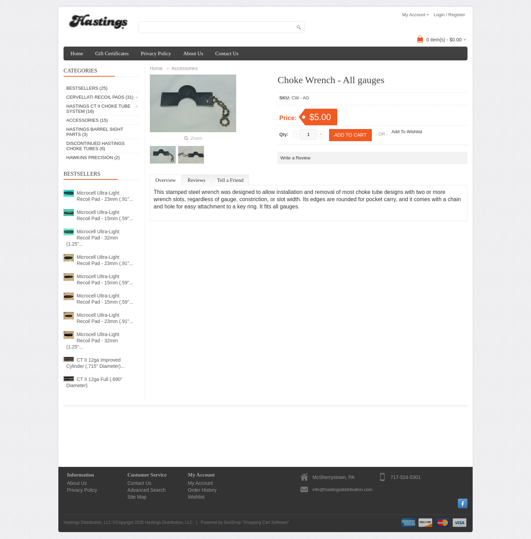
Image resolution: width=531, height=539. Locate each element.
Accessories (184, 68)
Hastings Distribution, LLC (169, 522)
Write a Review (295, 157)
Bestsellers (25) (86, 88)
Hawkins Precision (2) (93, 157)
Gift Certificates (112, 53)
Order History (202, 490)
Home (76, 53)
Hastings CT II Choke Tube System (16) (98, 109)
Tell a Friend (230, 180)
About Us (193, 53)
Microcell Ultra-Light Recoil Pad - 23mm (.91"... (105, 196)
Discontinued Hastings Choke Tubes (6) (95, 146)
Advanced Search (146, 490)
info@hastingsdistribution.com (342, 489)
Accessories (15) (87, 120)
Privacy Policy (156, 53)
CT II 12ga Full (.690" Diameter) (94, 382)
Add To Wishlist (407, 131)
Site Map (136, 497)
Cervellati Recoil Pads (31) (100, 97)
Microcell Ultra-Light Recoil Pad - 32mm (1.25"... (92, 238)
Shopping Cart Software (265, 522)
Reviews (196, 180)
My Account (200, 483)
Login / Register (449, 14)
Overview (165, 180)
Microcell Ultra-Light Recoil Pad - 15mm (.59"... (105, 215)
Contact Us (227, 53)
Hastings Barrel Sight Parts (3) (94, 132)
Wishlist (196, 497)
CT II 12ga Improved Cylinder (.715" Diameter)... (95, 363)
